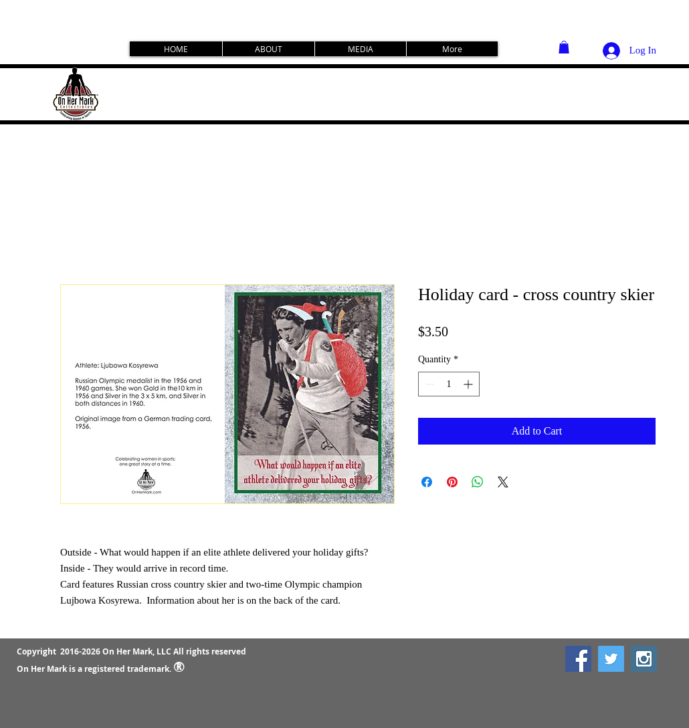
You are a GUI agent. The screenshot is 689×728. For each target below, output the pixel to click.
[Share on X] (503, 482)
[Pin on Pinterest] (452, 482)
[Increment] (469, 384)
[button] (564, 47)
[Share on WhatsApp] (478, 482)
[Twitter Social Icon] (611, 659)
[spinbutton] (449, 384)
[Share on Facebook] (427, 482)
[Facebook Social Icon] (578, 659)
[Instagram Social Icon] (644, 659)
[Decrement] (428, 384)
